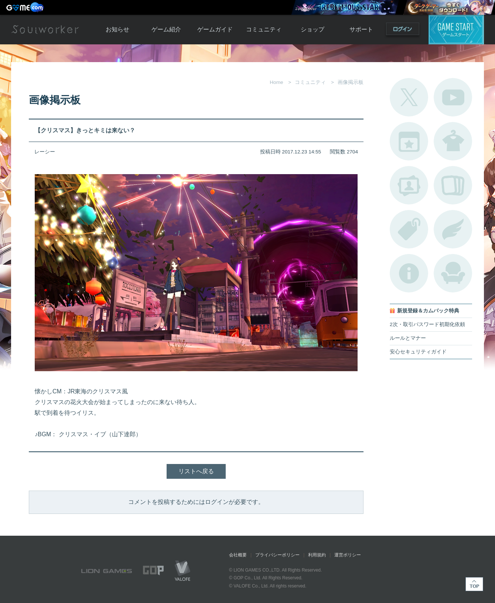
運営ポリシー (347, 555)
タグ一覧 (409, 229)
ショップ (312, 29)
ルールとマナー (408, 338)
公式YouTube (453, 97)
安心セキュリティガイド (418, 352)
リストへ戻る (196, 471)
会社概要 (238, 555)
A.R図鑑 (453, 185)
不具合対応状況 (409, 273)
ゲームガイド (215, 29)
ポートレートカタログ (409, 185)
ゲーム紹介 (166, 29)
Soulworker (45, 29)
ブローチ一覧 (453, 229)
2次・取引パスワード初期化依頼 (427, 324)
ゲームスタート (456, 29)
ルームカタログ (453, 273)
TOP (474, 584)
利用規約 (317, 555)
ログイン (402, 30)
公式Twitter (409, 97)
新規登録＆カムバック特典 (428, 311)
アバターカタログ (453, 141)
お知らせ (117, 29)
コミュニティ (263, 29)
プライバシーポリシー (277, 555)
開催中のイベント (409, 141)
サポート (361, 29)
